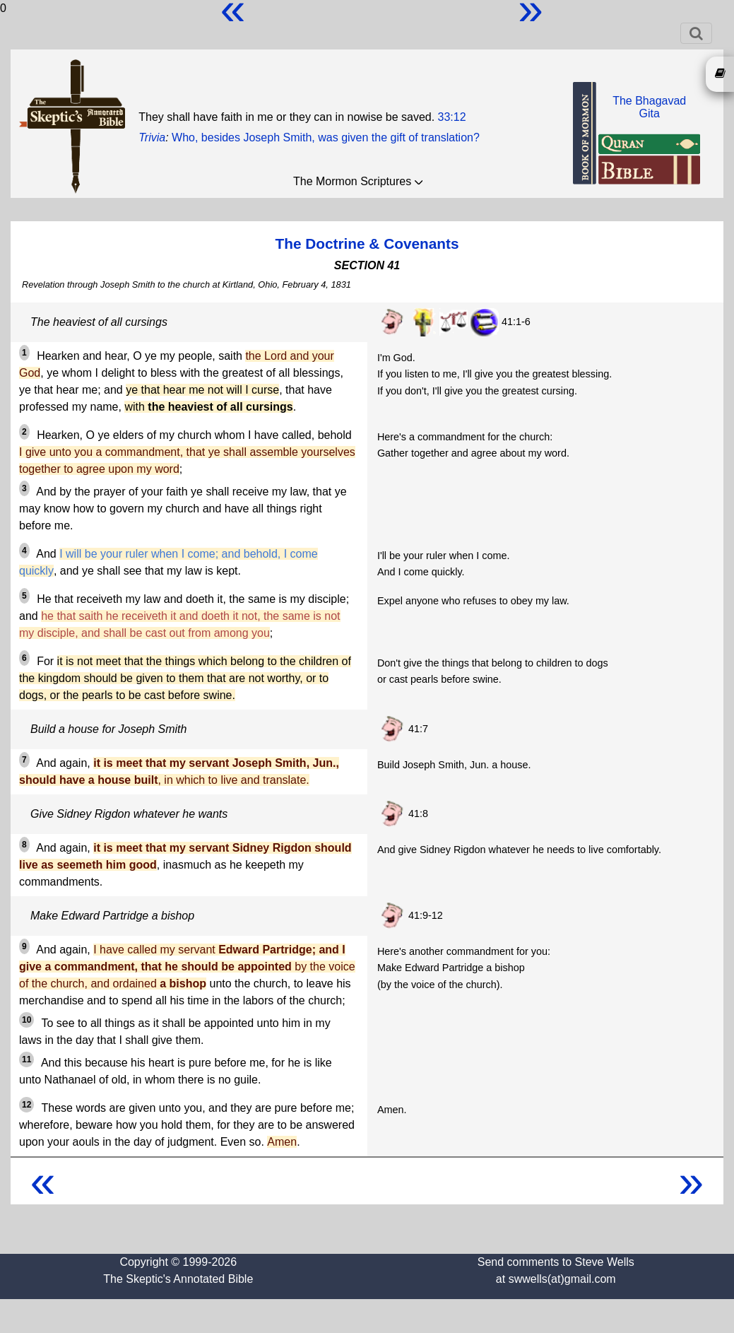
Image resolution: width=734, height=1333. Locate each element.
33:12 (452, 117)
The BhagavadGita (649, 107)
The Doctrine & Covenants (366, 243)
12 (26, 1105)
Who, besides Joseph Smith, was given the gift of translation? (326, 137)
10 (26, 1020)
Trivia (151, 137)
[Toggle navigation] (696, 33)
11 (26, 1059)
